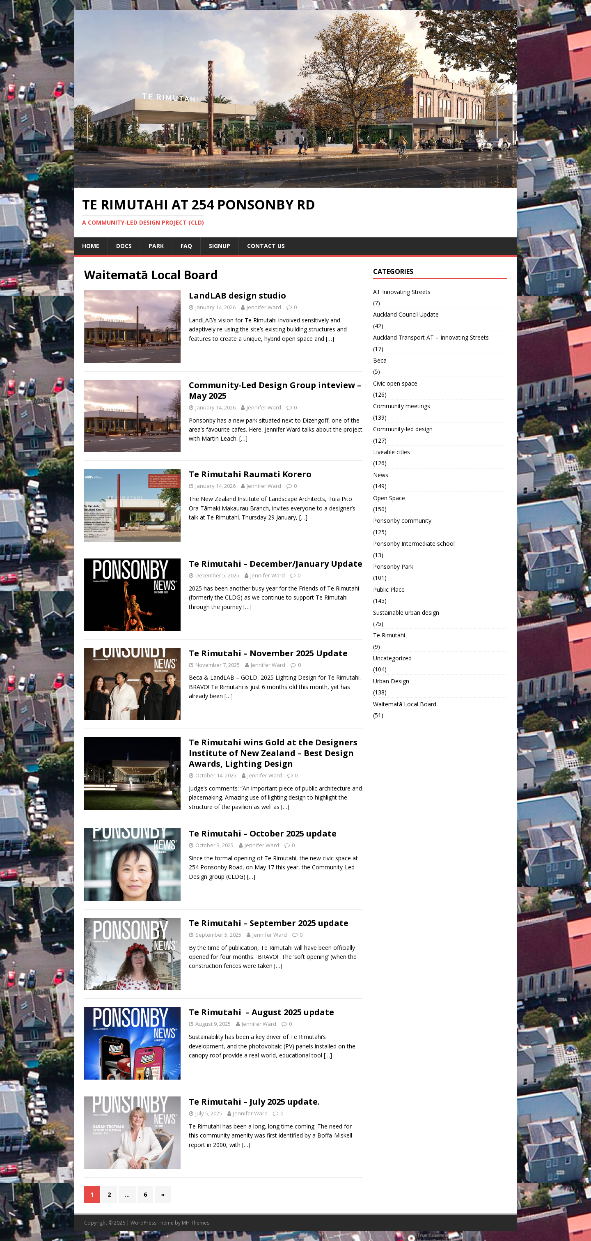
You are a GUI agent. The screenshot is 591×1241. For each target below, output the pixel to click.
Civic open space (395, 383)
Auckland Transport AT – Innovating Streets (431, 337)
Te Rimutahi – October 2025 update (263, 833)
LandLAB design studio (237, 295)
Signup (219, 246)
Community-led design (403, 429)
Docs (124, 246)
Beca (380, 360)
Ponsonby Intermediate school (414, 543)
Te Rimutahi (389, 635)
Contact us (266, 246)
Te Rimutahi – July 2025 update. (254, 1101)
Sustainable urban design (406, 612)
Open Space (389, 498)
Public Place (389, 589)
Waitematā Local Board (404, 704)
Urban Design (391, 681)
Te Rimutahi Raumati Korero (250, 474)
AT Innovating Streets (402, 292)
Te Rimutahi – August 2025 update (261, 1012)
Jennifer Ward (264, 307)
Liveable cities (391, 452)
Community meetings (401, 406)
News (380, 475)
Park (156, 246)
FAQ (186, 246)
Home (90, 246)
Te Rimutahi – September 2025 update (268, 922)
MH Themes (195, 1222)
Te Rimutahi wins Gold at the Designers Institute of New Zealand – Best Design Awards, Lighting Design (273, 753)
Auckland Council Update (406, 314)
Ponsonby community (402, 520)
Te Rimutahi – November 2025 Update (268, 653)
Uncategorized (392, 658)
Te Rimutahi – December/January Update (275, 563)
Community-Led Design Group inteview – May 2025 (275, 390)
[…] (330, 338)
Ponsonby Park (393, 566)
